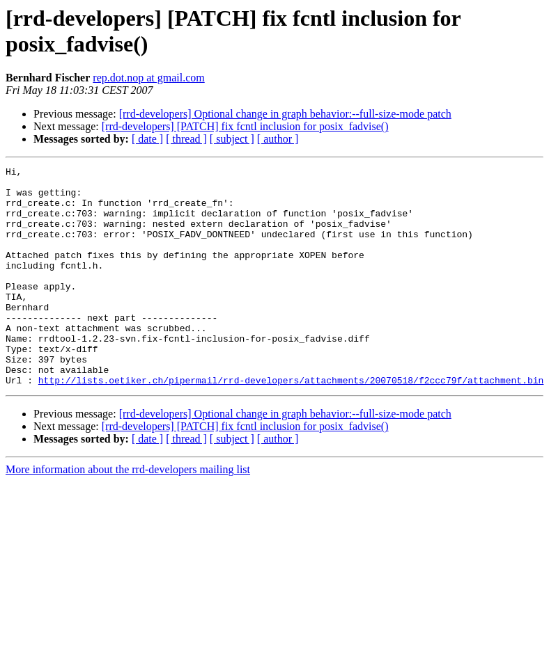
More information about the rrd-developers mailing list (128, 513)
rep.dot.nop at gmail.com (148, 78)
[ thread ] (186, 139)
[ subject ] (232, 139)
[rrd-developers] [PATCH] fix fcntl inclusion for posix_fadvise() (245, 126)
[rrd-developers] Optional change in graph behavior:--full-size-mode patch (285, 114)
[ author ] (278, 139)
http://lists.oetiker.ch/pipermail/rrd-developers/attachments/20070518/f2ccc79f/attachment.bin (290, 424)
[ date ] (147, 139)
